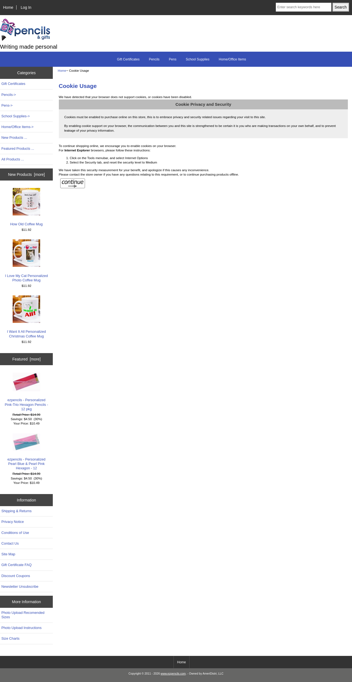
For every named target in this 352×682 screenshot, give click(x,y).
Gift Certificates (128, 59)
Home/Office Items (232, 59)
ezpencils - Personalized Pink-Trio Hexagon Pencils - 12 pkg (26, 392)
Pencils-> (8, 95)
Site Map (8, 554)
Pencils (154, 59)
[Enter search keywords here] (303, 7)
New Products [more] (26, 174)
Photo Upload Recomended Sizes (23, 615)
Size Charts (10, 638)
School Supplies (197, 59)
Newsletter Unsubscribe (19, 586)
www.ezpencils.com (173, 673)
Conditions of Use (15, 533)
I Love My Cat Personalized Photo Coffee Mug (26, 260)
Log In (26, 7)
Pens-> (7, 105)
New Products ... (14, 137)
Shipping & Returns (16, 511)
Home (8, 7)
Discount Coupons (15, 576)
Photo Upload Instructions (21, 628)
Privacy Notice (12, 522)
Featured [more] (26, 359)
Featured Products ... (17, 148)
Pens (172, 59)
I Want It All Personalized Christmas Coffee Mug (26, 316)
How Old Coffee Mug (26, 207)
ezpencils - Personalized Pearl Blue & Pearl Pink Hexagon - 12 (26, 451)
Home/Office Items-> (17, 127)
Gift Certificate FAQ (16, 565)
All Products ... (12, 159)
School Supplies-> (15, 116)
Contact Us (10, 543)
